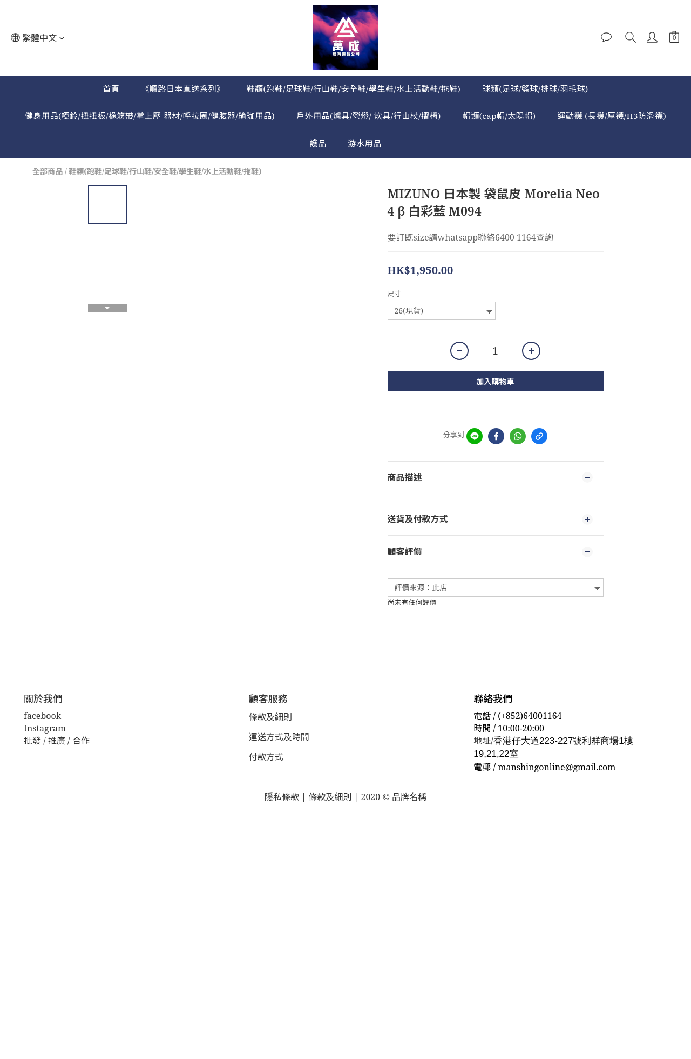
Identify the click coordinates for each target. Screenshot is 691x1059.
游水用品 (365, 143)
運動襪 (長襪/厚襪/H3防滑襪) (611, 115)
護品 (317, 143)
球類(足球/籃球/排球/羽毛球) (535, 88)
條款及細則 (271, 717)
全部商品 (47, 171)
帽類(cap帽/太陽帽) (499, 115)
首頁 (111, 88)
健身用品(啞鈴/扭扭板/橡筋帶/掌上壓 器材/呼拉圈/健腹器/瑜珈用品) (150, 115)
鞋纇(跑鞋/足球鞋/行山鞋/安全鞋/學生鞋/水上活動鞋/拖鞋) (353, 88)
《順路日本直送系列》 (183, 88)
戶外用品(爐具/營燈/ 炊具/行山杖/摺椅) (368, 115)
